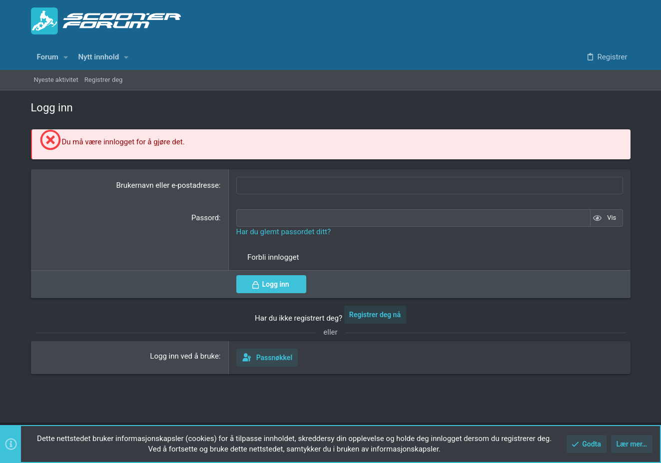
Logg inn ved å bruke (184, 356)
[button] (65, 57)
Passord (205, 217)
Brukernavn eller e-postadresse (167, 185)
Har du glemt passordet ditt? (283, 231)
